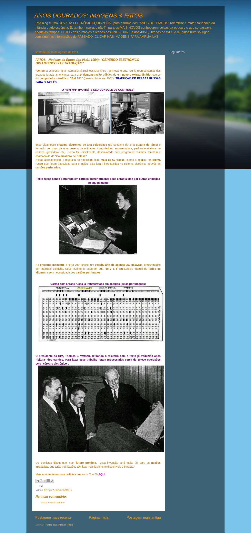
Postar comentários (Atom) (59, 525)
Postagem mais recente (53, 517)
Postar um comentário (52, 502)
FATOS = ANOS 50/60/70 (58, 489)
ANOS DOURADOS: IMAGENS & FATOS (88, 15)
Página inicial (99, 517)
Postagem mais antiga (144, 517)
